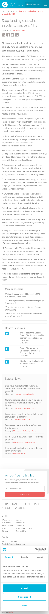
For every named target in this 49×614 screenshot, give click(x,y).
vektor (11, 612)
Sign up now (24, 494)
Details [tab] (24, 557)
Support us (20, 523)
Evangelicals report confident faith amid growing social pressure (24, 415)
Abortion (18, 394)
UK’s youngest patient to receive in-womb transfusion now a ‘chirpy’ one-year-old (22, 388)
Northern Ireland (31, 442)
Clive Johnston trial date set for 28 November (31, 362)
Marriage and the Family (21, 431)
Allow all (24, 588)
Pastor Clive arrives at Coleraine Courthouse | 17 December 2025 (31, 350)
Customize (24, 597)
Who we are (6, 520)
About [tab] (40, 557)
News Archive (7, 525)
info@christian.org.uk (16, 544)
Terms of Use (21, 531)
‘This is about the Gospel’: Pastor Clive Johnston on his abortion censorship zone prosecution (32, 336)
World (34, 408)
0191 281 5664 (11, 541)
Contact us (20, 525)
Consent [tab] (9, 557)
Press (4, 528)
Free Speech (17, 453)
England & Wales (28, 394)
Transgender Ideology (22, 408)
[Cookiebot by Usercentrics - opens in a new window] (35, 549)
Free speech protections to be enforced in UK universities (23, 449)
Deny (24, 605)
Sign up (19, 520)
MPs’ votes (6, 523)
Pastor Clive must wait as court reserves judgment (24, 438)
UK (29, 419)
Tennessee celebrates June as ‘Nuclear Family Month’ (23, 426)
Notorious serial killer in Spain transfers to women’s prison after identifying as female (23, 402)
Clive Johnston (18, 442)
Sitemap (5, 531)
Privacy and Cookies (24, 528)
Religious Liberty (20, 30)
